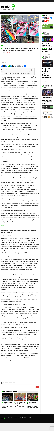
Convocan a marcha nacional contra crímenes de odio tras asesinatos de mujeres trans (17, 71)
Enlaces (14, 1)
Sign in (40, 1)
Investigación (20, 13)
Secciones (13, 13)
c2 (3, 383)
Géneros (7, 383)
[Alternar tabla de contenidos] (32, 70)
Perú (2, 45)
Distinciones (19, 1)
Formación (26, 13)
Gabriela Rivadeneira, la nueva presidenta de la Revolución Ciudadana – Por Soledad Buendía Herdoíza (47, 100)
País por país (7, 13)
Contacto (25, 1)
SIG (46, 54)
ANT (43, 54)
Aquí (52, 26)
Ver (51, 107)
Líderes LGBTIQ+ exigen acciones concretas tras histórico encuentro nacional (16, 73)
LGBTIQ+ (10, 383)
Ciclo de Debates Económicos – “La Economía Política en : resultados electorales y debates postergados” (47, 47)
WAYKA (3, 225)
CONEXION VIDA (5, 363)
